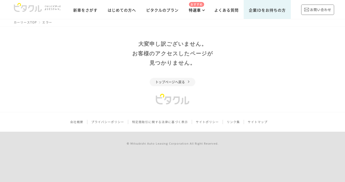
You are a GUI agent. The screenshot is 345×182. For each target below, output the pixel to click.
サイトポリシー (207, 122)
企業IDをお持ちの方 (267, 10)
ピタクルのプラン (162, 10)
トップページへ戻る (172, 82)
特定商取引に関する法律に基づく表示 (160, 122)
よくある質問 (226, 10)
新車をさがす (85, 10)
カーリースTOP (25, 22)
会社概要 (76, 122)
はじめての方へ (122, 10)
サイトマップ (257, 122)
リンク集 (233, 122)
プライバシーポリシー (107, 122)
